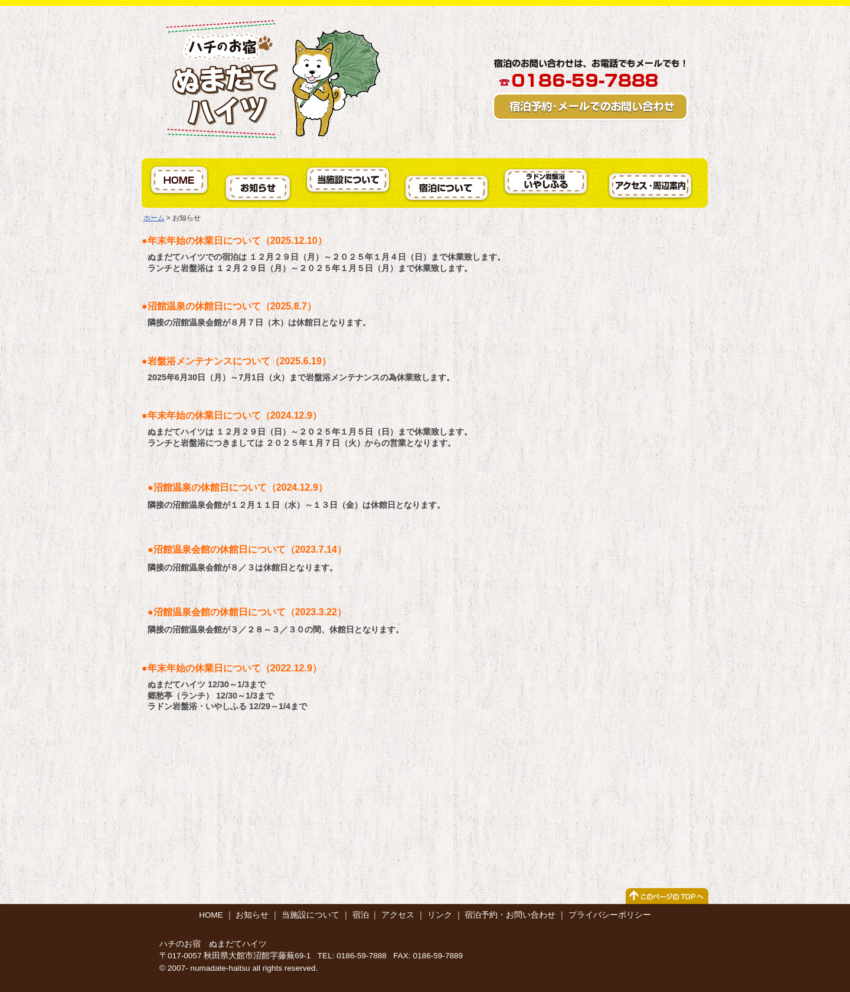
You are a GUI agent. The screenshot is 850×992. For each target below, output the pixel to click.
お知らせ (252, 915)
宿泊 (360, 915)
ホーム (154, 218)
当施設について (310, 915)
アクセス (397, 915)
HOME (211, 915)
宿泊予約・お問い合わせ (510, 915)
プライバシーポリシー (609, 915)
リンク (439, 915)
